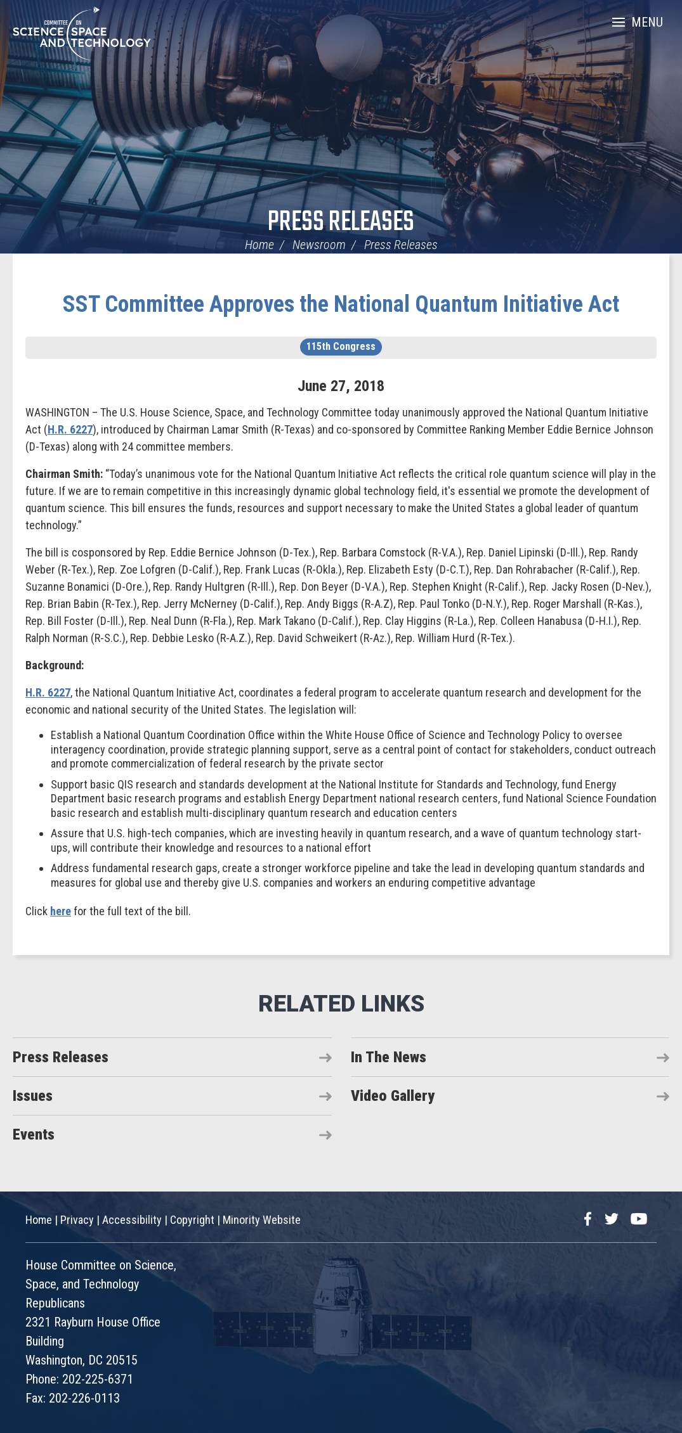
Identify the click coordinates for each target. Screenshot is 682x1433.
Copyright (192, 1219)
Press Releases (341, 223)
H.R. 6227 (70, 429)
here (60, 911)
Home (259, 244)
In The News (388, 1057)
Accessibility (132, 1219)
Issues (33, 1096)
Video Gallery (393, 1096)
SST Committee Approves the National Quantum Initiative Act (341, 304)
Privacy (77, 1219)
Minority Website (262, 1219)
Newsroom (319, 244)
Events (34, 1134)
